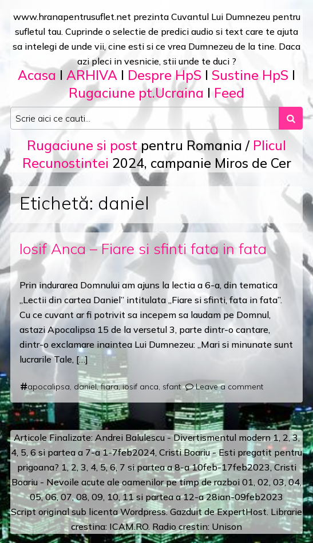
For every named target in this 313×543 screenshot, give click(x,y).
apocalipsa (48, 386)
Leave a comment (229, 386)
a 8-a (178, 467)
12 (189, 496)
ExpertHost (242, 511)
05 (35, 496)
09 (97, 496)
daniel (85, 386)
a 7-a (89, 452)
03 (278, 482)
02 (263, 482)
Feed (229, 93)
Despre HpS (164, 75)
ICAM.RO (128, 526)
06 (51, 496)
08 (82, 496)
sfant (172, 386)
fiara (109, 386)
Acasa (37, 75)
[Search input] (144, 118)
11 (128, 496)
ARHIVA (91, 75)
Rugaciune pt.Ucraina (136, 93)
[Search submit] (291, 118)
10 (112, 496)
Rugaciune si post (82, 145)
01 (247, 482)
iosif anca (140, 386)
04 (294, 482)
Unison (227, 526)
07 (66, 496)
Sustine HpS (250, 75)
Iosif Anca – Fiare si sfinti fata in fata (143, 248)
